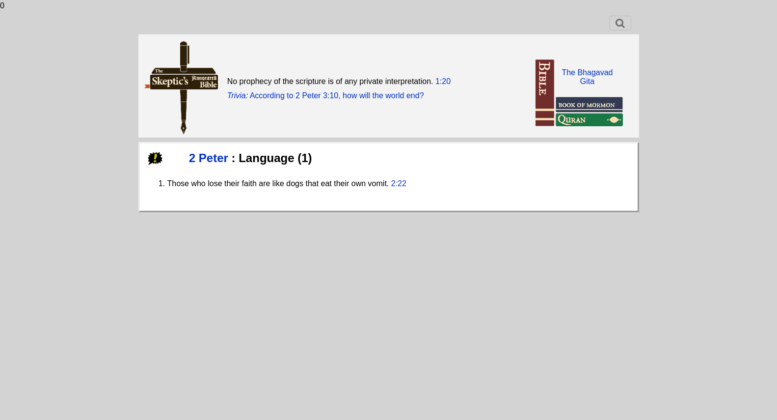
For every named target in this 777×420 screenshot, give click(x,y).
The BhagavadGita (587, 76)
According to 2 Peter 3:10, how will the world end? (337, 95)
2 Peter (210, 158)
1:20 (443, 81)
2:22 (398, 183)
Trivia (236, 95)
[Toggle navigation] (620, 23)
